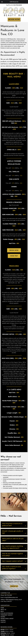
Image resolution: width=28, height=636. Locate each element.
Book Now (13, 250)
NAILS (2, 611)
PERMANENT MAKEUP (7, 615)
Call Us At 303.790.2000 (14, 5)
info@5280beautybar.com (11, 597)
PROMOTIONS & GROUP (7, 618)
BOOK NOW (14, 19)
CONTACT (3, 622)
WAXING (3, 617)
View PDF (14, 256)
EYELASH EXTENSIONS (7, 613)
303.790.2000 (8, 595)
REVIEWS (3, 620)
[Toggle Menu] (2, 2)
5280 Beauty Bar (14, 1)
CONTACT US (14, 586)
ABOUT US (3, 609)
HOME (2, 608)
